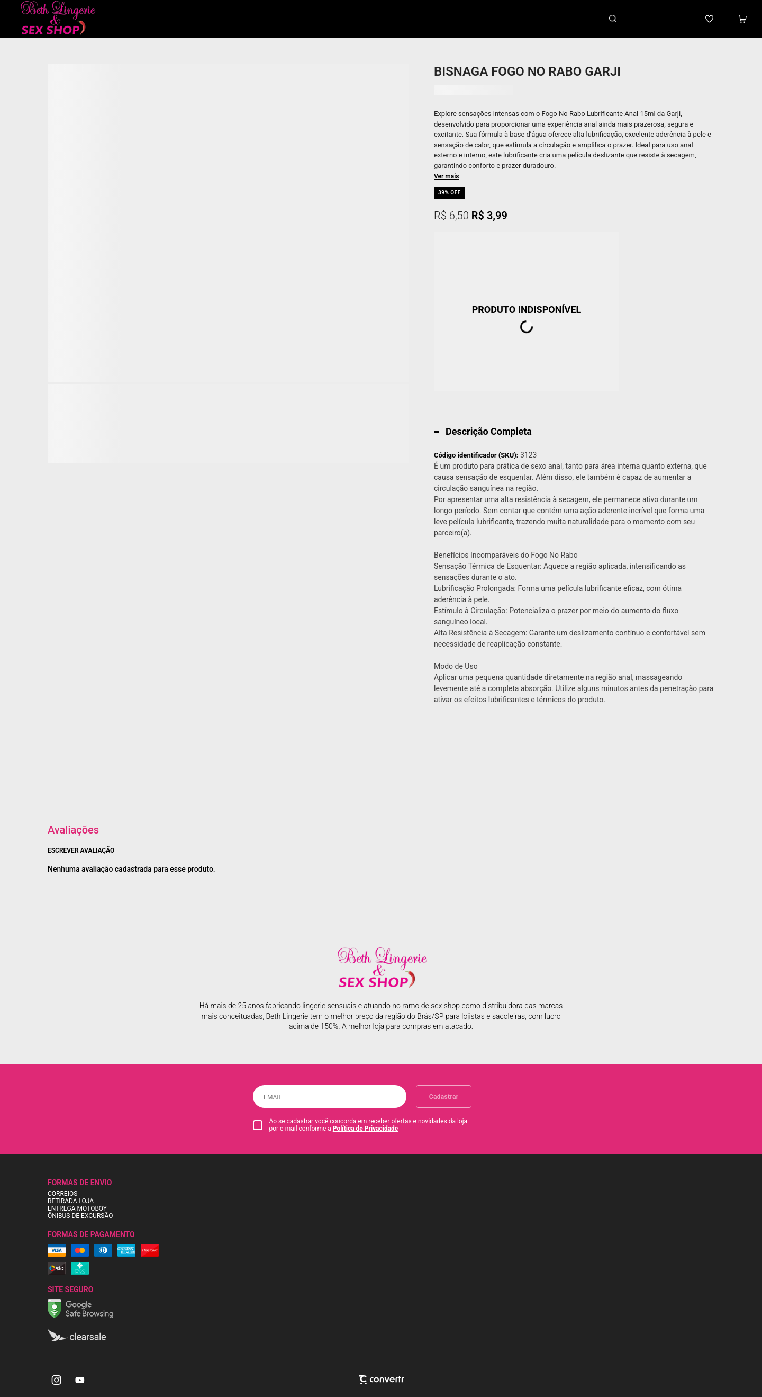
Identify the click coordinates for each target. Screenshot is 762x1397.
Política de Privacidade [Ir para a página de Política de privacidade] (365, 1128)
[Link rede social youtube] (79, 1380)
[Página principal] (65, 19)
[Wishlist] (709, 19)
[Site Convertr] (381, 1379)
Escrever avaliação (81, 850)
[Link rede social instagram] (57, 1380)
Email (273, 1097)
